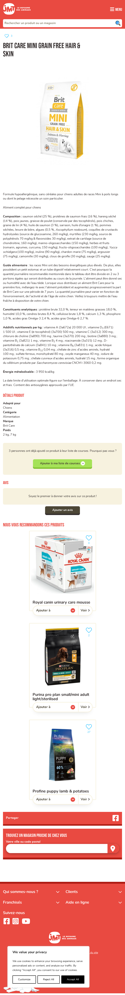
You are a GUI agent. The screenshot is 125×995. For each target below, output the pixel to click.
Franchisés (12, 904)
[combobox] (62, 23)
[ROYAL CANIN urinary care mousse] (62, 572)
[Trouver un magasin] (113, 850)
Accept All (73, 979)
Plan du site (91, 954)
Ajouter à (51, 613)
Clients (72, 893)
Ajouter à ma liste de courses (62, 465)
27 (89, 730)
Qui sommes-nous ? (20, 893)
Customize (24, 979)
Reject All (48, 979)
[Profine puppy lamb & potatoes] (62, 761)
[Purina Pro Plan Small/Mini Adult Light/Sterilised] (62, 666)
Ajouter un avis (62, 511)
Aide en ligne (77, 904)
